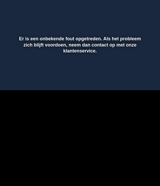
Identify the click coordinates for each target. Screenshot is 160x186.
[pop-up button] (138, 79)
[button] (10, 79)
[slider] (79, 68)
